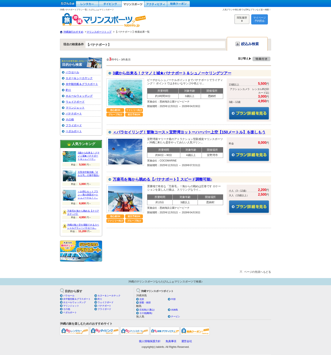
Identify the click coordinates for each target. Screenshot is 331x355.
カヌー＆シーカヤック (79, 78)
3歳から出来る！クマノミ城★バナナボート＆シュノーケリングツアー (172, 73)
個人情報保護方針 (149, 341)
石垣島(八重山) (147, 309)
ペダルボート (74, 131)
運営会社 (186, 341)
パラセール (72, 72)
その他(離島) (145, 313)
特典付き (261, 61)
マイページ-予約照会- (259, 19)
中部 (173, 299)
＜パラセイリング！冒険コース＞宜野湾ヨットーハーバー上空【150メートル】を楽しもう (189, 132)
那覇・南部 (145, 302)
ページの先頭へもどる (257, 271)
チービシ (175, 316)
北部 (141, 299)
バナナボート (74, 113)
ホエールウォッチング (79, 95)
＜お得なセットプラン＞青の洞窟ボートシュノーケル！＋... (88, 194)
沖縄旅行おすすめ (73, 31)
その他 (70, 119)
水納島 (174, 309)
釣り (68, 89)
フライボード (74, 125)
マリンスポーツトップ (99, 31)
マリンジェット (75, 107)
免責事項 (171, 341)
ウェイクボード (75, 101)
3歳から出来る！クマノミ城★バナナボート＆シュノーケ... (88, 155)
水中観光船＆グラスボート (82, 84)
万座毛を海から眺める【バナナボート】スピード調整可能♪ (162, 179)
